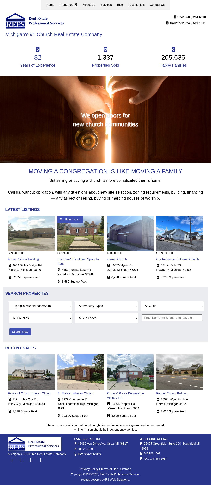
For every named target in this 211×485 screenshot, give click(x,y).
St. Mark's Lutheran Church (75, 393)
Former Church (117, 259)
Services (106, 4)
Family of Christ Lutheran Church (29, 393)
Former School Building (23, 259)
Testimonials (136, 4)
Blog (120, 4)
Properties (69, 4)
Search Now (20, 331)
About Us (89, 4)
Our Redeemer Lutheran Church (177, 259)
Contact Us (157, 4)
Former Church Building (172, 393)
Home (50, 4)
